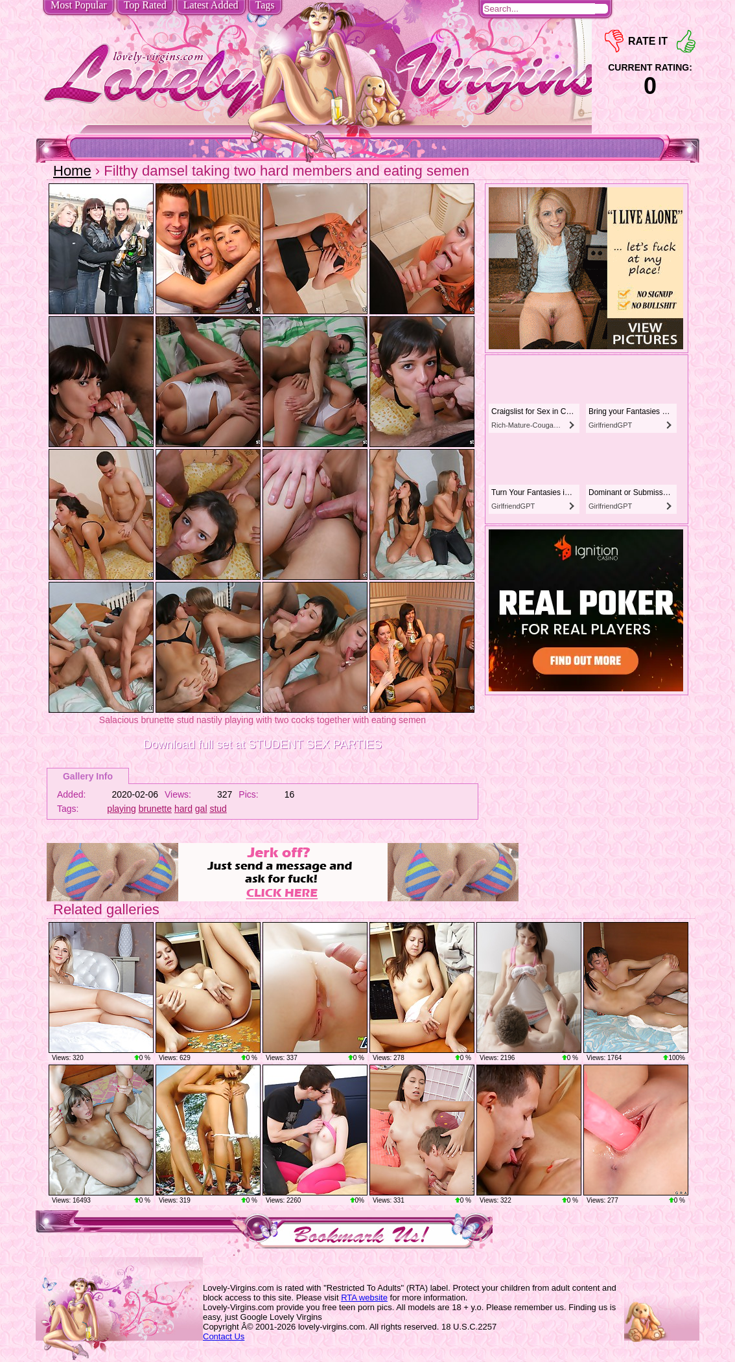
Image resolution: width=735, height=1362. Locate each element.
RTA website (364, 1297)
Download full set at (262, 744)
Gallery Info (88, 776)
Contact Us (223, 1336)
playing (121, 808)
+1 (686, 41)
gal (201, 808)
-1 (614, 41)
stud (217, 808)
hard (183, 808)
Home (72, 171)
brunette (155, 808)
